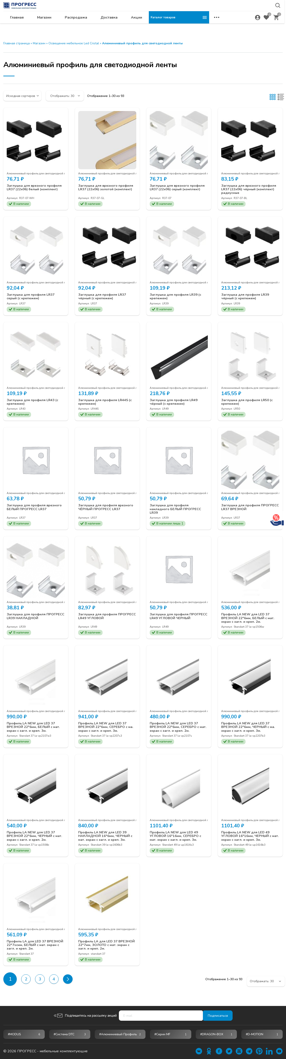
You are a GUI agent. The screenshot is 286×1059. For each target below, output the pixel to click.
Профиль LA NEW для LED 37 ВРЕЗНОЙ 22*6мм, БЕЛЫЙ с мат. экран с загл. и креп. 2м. (249, 620)
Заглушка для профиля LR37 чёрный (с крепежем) (103, 297)
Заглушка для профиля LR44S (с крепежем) (106, 403)
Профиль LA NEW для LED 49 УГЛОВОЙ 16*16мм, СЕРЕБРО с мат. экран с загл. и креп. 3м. (178, 840)
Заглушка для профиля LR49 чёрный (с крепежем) (175, 403)
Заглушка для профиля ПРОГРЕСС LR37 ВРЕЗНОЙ (245, 509)
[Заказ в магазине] (22, 96)
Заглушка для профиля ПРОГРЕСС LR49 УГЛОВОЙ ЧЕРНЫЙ (174, 620)
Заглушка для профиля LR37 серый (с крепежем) (32, 297)
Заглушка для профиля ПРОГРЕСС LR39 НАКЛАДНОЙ (34, 618)
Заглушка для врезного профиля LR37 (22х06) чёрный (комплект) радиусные (250, 190)
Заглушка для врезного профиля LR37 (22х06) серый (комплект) (179, 188)
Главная (77, 26)
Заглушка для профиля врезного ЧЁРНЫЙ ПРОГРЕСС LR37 (107, 509)
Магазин (104, 26)
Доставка (169, 26)
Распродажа (136, 26)
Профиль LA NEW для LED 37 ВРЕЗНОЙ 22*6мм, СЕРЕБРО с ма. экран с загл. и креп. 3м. (104, 730)
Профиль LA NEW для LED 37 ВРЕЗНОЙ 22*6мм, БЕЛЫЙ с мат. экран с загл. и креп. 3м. (35, 730)
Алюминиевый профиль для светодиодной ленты (39, 173)
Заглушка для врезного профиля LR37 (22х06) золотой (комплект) (107, 190)
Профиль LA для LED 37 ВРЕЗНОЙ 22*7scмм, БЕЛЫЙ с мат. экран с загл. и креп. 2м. (33, 949)
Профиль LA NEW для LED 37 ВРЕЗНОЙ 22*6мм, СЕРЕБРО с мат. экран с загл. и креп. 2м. (176, 730)
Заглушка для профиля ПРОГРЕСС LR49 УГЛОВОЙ (102, 618)
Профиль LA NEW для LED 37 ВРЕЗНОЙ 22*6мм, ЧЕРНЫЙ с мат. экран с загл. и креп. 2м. (33, 840)
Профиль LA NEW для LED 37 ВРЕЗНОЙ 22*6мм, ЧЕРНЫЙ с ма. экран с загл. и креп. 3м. (250, 730)
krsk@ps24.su (242, 15)
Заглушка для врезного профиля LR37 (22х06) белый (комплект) (36, 188)
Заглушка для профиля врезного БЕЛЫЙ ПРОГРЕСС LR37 (36, 509)
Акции (196, 26)
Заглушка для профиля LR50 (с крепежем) (248, 403)
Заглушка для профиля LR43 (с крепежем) (34, 403)
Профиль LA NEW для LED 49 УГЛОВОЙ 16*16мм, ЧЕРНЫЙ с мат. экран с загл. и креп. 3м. (248, 840)
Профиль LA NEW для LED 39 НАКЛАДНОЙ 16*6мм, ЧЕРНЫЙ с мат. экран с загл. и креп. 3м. (106, 840)
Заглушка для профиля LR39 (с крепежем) (177, 297)
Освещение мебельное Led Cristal (73, 43)
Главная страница (16, 43)
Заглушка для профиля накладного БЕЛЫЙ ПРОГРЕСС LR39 (177, 511)
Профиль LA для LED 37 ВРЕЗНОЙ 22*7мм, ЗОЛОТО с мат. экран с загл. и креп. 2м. (104, 949)
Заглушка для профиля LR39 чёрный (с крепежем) (246, 297)
